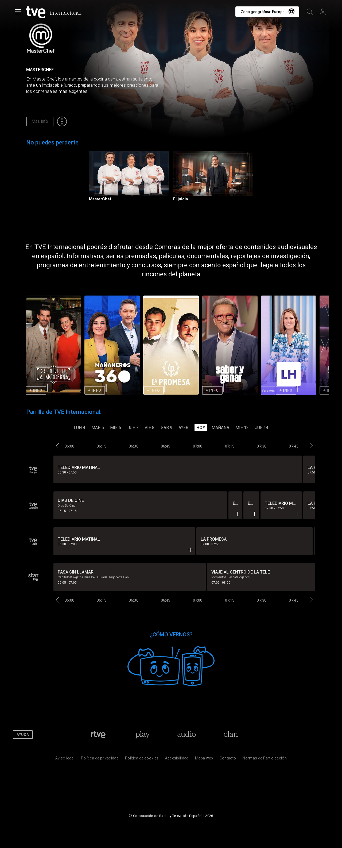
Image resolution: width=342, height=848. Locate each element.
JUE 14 (261, 427)
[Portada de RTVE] (98, 734)
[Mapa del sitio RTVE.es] (204, 759)
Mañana (220, 427)
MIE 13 (242, 427)
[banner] (55, 12)
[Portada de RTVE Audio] (186, 734)
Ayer (183, 427)
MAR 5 (97, 427)
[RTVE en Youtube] (304, 734)
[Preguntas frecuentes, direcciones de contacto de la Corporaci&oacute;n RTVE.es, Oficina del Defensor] (228, 759)
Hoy (200, 427)
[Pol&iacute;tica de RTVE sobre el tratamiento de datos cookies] (141, 759)
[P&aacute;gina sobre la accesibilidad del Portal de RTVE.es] (177, 759)
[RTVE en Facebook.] (276, 734)
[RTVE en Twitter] (290, 734)
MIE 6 (115, 427)
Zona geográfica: (263, 12)
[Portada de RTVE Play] (142, 734)
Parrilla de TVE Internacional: (64, 411)
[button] (322, 345)
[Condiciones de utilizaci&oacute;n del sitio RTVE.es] (65, 759)
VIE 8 (149, 427)
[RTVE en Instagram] (319, 734)
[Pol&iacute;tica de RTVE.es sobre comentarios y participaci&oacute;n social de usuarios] (264, 759)
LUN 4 (79, 427)
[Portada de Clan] (231, 734)
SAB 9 (166, 427)
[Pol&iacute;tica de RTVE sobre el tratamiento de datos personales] (100, 759)
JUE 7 (132, 427)
